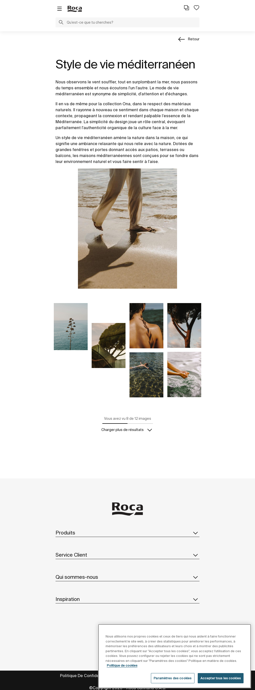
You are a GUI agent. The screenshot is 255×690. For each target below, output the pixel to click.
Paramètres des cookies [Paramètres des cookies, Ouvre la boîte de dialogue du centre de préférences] (172, 684)
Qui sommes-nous (127, 577)
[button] (61, 22)
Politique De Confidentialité (86, 675)
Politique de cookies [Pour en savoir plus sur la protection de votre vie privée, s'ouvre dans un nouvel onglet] (122, 671)
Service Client (127, 555)
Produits (127, 533)
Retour (193, 39)
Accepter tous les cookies (220, 684)
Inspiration (127, 599)
